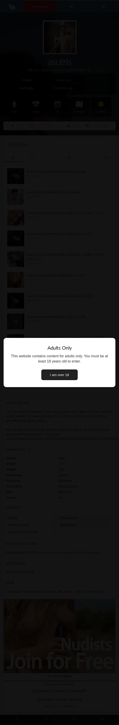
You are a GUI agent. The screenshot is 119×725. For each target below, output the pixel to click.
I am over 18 (59, 375)
